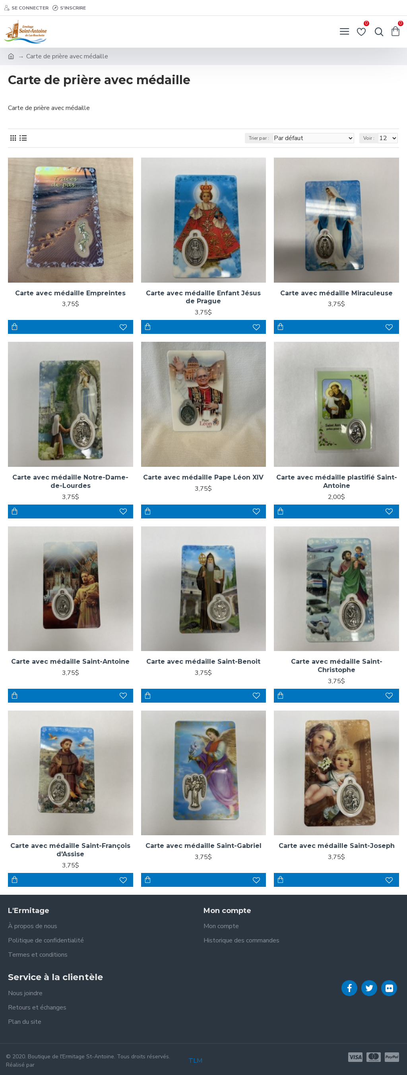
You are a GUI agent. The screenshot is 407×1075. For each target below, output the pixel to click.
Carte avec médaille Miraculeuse (336, 293)
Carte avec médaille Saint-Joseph (337, 846)
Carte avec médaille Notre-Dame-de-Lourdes (70, 481)
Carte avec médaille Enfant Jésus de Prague (203, 297)
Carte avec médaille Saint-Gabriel (203, 846)
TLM (195, 1060)
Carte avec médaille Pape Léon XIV (203, 477)
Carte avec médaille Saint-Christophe (336, 666)
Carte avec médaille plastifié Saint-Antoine (336, 481)
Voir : (368, 138)
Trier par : (259, 138)
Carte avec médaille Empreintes (70, 293)
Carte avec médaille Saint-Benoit (203, 661)
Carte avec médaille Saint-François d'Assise (70, 850)
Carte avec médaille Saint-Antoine (70, 661)
